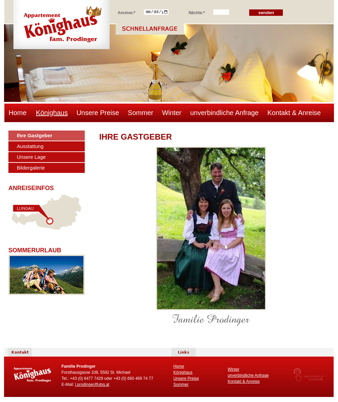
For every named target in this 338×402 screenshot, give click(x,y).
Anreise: (127, 11)
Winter (172, 112)
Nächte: (197, 11)
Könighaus (52, 112)
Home (18, 112)
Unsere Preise (97, 112)
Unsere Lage (31, 157)
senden (266, 12)
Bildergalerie (31, 168)
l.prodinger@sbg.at (92, 384)
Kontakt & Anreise (294, 112)
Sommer (140, 112)
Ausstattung (30, 146)
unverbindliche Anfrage (224, 112)
